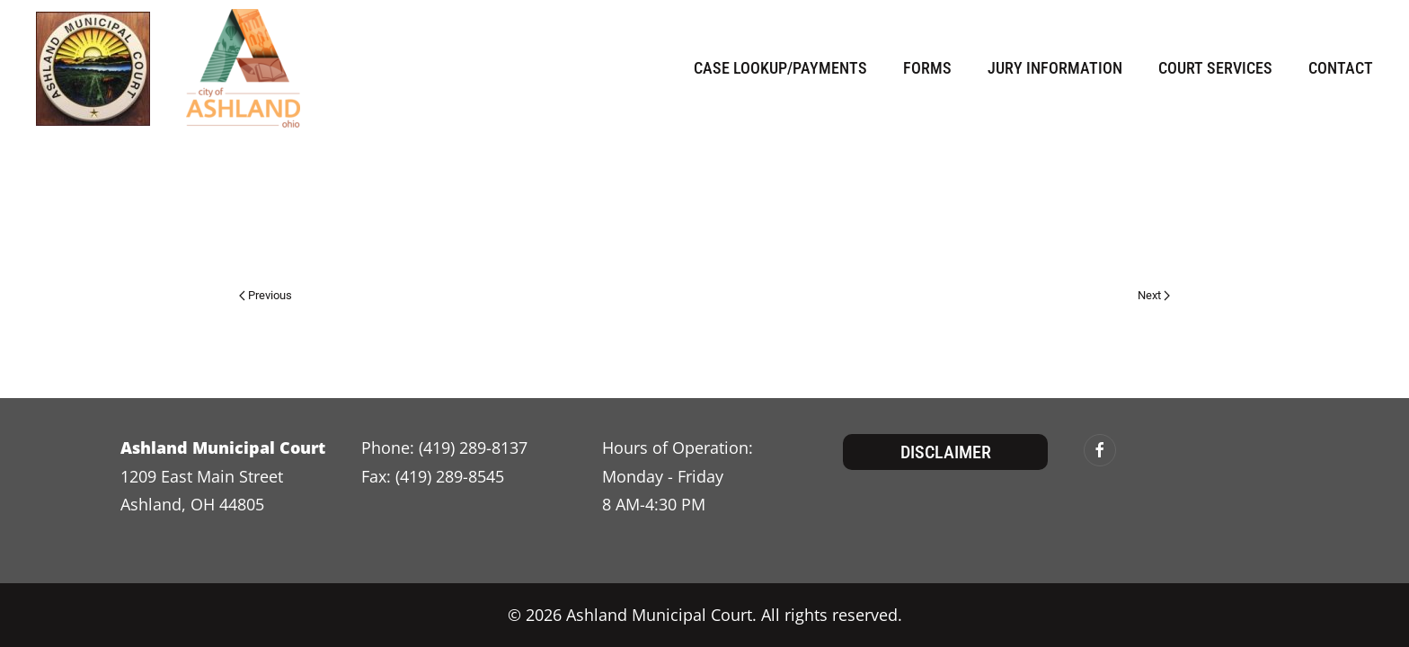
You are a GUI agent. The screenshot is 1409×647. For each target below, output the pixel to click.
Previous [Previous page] (265, 295)
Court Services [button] (1215, 67)
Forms (927, 67)
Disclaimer (945, 452)
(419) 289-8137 (473, 447)
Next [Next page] (1154, 295)
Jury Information (1055, 67)
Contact (1340, 67)
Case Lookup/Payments (780, 67)
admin (314, 237)
